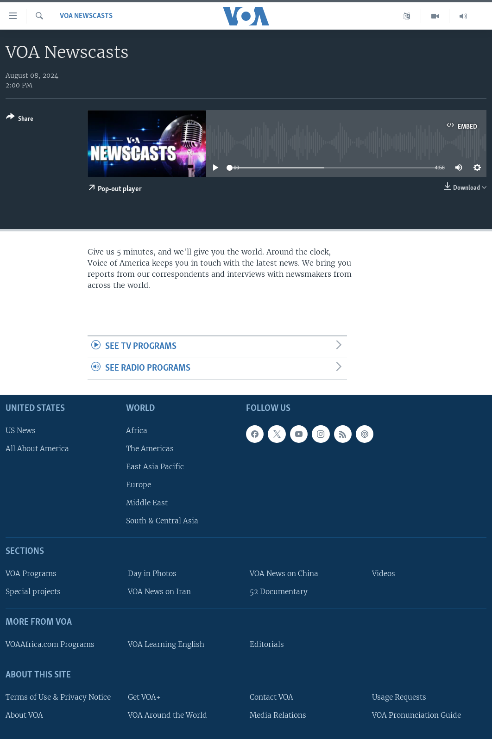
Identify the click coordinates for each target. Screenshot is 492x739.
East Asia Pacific (155, 466)
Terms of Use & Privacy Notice (58, 697)
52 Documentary (279, 591)
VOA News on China (284, 573)
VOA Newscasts (86, 16)
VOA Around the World (167, 715)
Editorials (267, 644)
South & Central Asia (162, 520)
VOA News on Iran (159, 591)
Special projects (33, 591)
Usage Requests (399, 697)
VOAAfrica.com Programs (50, 644)
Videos (383, 573)
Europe (138, 484)
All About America (37, 448)
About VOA (24, 715)
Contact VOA (271, 697)
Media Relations (278, 715)
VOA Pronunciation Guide (416, 715)
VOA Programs (31, 573)
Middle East (147, 502)
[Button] (19, 119)
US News (21, 430)
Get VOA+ (144, 697)
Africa (136, 430)
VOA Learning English (166, 644)
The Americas (150, 448)
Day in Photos (152, 573)
